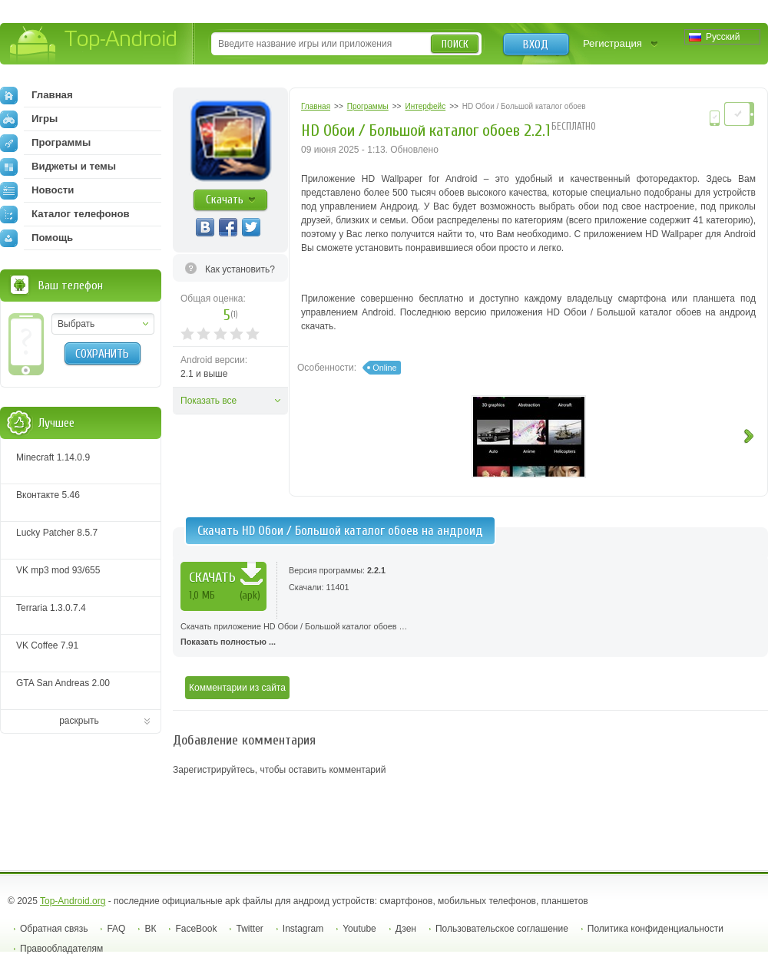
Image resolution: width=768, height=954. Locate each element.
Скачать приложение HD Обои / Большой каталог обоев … (470, 635)
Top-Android (94, 45)
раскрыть (79, 720)
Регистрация (612, 43)
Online (384, 367)
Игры (29, 118)
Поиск (455, 44)
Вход (535, 44)
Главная (36, 95)
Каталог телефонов (65, 214)
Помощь (36, 237)
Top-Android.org (72, 901)
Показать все (208, 400)
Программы (45, 142)
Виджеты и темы (58, 166)
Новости (37, 190)
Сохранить (102, 354)
